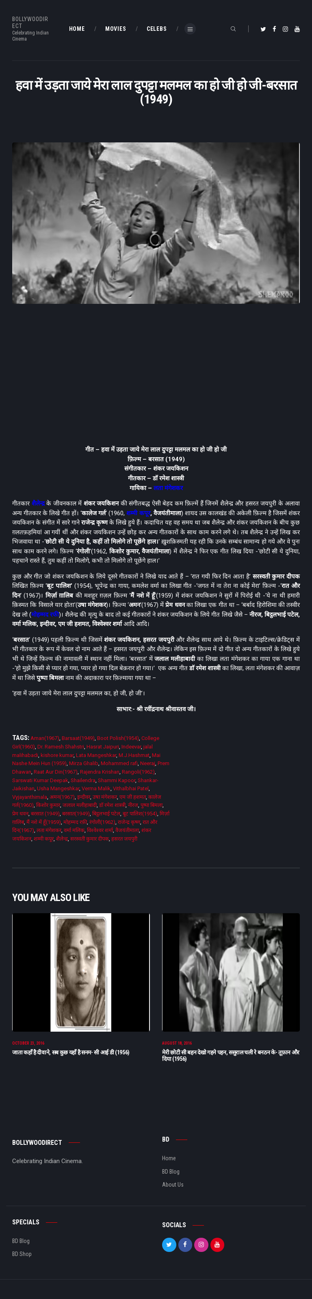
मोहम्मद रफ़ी (75, 822)
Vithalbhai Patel (131, 788)
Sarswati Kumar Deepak (40, 780)
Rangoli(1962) (138, 772)
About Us (173, 1188)
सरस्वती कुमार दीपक (89, 839)
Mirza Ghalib (83, 763)
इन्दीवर (83, 797)
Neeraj (147, 763)
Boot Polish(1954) (118, 738)
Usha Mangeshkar (58, 788)
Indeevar (131, 747)
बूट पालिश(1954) (140, 814)
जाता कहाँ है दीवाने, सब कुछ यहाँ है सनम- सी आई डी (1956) (71, 1055)
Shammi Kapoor (116, 780)
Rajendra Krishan (99, 772)
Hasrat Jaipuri (103, 747)
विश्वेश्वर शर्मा (100, 830)
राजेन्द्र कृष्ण (129, 822)
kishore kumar (57, 755)
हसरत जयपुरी (124, 839)
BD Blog (171, 1175)
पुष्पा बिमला (151, 805)
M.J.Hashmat (134, 755)
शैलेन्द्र (38, 503)
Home (169, 1161)
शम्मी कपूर (138, 513)
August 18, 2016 (177, 1046)
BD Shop (22, 1257)
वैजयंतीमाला (127, 830)
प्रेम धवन (20, 814)
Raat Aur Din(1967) (56, 772)
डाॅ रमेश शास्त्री (112, 805)
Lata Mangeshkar (96, 755)
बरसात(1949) (76, 814)
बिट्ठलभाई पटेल (106, 814)
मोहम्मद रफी (45, 614)
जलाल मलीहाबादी (80, 805)
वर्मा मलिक (74, 830)
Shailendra (83, 780)
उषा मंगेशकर (105, 797)
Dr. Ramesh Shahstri (60, 747)
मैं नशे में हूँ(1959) (43, 822)
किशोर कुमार (48, 805)
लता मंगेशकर (168, 488)
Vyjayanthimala (29, 797)
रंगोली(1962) (102, 822)
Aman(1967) (44, 738)
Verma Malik (96, 788)
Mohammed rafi (119, 763)
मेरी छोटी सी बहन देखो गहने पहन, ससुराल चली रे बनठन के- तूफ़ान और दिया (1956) (230, 1058)
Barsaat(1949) (78, 738)
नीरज (133, 805)
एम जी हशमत (132, 797)
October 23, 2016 (28, 1046)
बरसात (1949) (45, 814)
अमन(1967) (62, 797)
